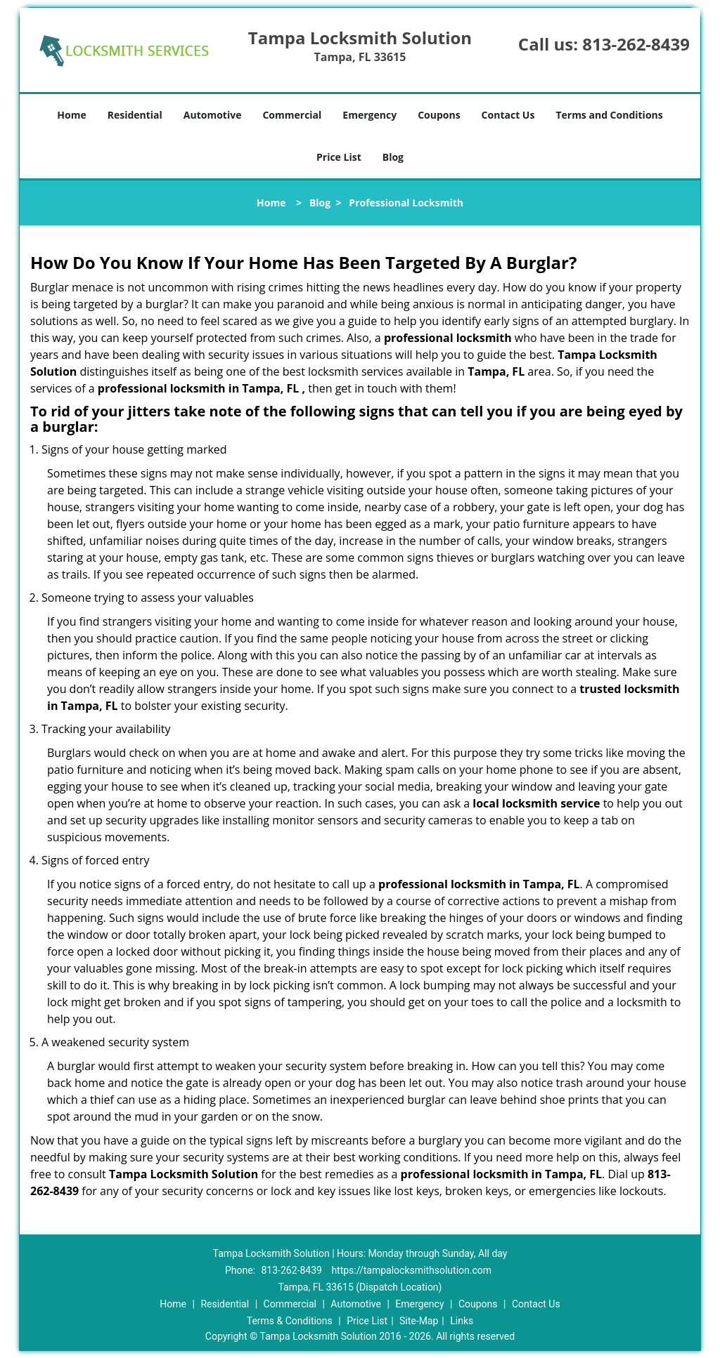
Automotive (213, 114)
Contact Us (508, 114)
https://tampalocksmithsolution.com (411, 1270)
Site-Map (418, 1320)
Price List (338, 157)
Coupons (439, 114)
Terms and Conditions (608, 114)
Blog (393, 157)
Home (71, 114)
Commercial (291, 114)
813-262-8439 (636, 43)
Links (461, 1320)
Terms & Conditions (290, 1320)
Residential (135, 114)
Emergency (369, 114)
